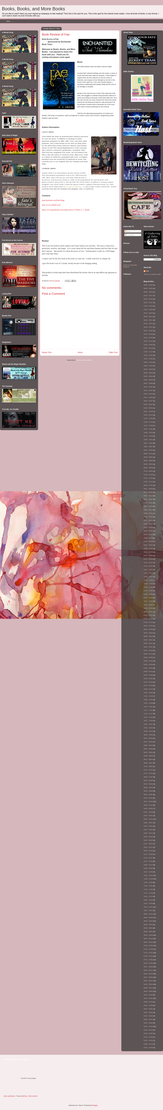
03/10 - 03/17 (148, 295)
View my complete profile (152, 274)
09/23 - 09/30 (148, 917)
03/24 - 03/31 (148, 826)
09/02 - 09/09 (148, 928)
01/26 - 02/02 (148, 678)
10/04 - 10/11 (148, 439)
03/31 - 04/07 (148, 823)
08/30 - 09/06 (148, 285)
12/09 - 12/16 (148, 879)
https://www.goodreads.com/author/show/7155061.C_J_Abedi (65, 210)
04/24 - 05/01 (148, 387)
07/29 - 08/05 (148, 945)
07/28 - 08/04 (148, 766)
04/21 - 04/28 (148, 812)
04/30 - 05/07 (148, 327)
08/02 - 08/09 (148, 468)
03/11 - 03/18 (148, 1016)
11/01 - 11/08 (148, 425)
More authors (33, 1096)
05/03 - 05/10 (148, 513)
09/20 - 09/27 (148, 446)
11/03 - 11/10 (148, 717)
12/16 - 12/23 (148, 875)
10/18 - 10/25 (148, 432)
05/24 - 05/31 (148, 503)
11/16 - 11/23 (148, 584)
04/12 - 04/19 (148, 520)
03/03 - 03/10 (148, 299)
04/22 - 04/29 (148, 995)
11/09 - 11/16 (148, 587)
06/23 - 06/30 (148, 780)
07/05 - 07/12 (148, 482)
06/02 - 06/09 (148, 791)
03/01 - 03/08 (148, 541)
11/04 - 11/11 (148, 896)
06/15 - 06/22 (148, 633)
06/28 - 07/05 (148, 485)
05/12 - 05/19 (148, 801)
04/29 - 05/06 (148, 991)
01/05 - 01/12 (148, 689)
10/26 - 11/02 (148, 594)
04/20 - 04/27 (148, 647)
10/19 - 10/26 (148, 598)
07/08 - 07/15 (148, 956)
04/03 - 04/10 (148, 394)
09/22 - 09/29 (148, 738)
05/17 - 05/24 (148, 506)
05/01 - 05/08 (148, 383)
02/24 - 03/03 (148, 840)
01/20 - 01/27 (148, 858)
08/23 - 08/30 (148, 288)
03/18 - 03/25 (148, 1012)
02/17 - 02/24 (148, 844)
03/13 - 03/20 (148, 404)
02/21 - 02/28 (148, 411)
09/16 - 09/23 (148, 921)
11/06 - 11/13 (148, 352)
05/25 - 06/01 (148, 640)
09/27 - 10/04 (148, 443)
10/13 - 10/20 (148, 728)
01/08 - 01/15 (148, 1044)
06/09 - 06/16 (148, 787)
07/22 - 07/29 (148, 949)
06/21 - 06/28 (148, 489)
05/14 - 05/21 (148, 323)
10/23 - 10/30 (148, 355)
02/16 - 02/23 (148, 668)
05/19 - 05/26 (148, 798)
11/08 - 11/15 (148, 422)
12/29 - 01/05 (148, 693)
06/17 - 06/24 (148, 967)
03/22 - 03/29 (148, 531)
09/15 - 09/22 (148, 742)
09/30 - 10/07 (148, 914)
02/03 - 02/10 (148, 306)
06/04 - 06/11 (148, 320)
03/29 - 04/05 (148, 527)
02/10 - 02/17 (148, 302)
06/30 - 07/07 (148, 777)
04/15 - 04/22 (148, 998)
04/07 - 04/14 (148, 819)
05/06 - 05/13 (148, 988)
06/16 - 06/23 (148, 784)
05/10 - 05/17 (148, 510)
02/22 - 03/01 (148, 545)
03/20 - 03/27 (148, 401)
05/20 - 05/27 (148, 981)
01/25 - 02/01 (148, 555)
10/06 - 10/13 (148, 731)
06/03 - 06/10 (148, 974)
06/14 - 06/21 (148, 492)
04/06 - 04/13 (148, 654)
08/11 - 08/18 (148, 759)
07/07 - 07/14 (148, 773)
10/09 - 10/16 (148, 362)
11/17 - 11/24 (148, 710)
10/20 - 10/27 (148, 724)
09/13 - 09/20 (148, 450)
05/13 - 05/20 (148, 313)
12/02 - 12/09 (148, 882)
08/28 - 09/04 (148, 373)
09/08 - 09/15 (148, 745)
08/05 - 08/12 (148, 942)
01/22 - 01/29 (148, 348)
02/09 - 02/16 (148, 671)
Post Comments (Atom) (84, 360)
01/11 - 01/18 (148, 559)
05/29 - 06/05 (148, 376)
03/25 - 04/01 (148, 1009)
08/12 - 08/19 (148, 938)
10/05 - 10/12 (148, 605)
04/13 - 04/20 (148, 650)
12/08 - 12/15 (148, 700)
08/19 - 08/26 (148, 935)
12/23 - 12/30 (148, 309)
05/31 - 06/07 (148, 499)
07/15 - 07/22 (148, 953)
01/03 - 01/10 (148, 415)
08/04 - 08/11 (148, 763)
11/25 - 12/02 (148, 886)
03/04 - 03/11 (148, 1019)
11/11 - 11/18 (148, 893)
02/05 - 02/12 (148, 341)
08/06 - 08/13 (148, 316)
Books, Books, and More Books (33, 8)
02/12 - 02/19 (148, 338)
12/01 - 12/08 (148, 703)
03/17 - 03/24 (148, 830)
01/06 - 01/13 (148, 865)
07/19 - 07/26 (148, 475)
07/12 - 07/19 (148, 478)
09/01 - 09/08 (148, 749)
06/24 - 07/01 (148, 963)
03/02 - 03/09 (148, 664)
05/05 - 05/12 (148, 805)
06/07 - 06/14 (148, 496)
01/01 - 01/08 (148, 1047)
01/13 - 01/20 (148, 861)
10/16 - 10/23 (148, 359)
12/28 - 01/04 (148, 566)
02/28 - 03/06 (148, 408)
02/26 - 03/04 (148, 1023)
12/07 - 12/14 (148, 573)
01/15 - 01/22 (148, 1040)
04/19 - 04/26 (148, 517)
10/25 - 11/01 (148, 429)
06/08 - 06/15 (148, 636)
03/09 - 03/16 (148, 661)
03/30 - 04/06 (148, 657)
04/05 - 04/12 (148, 524)
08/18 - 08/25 (148, 292)
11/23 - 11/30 (148, 580)
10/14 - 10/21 (148, 907)
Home (8, 21)
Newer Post (47, 352)
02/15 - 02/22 (148, 548)
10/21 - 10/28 (148, 903)
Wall (50, 281)
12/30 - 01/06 (148, 868)
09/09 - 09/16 (148, 924)
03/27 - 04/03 (148, 397)
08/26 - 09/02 (148, 931)
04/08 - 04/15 (148, 1002)
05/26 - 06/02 (148, 794)
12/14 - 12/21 (148, 569)
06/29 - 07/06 (148, 626)
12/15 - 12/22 (148, 696)
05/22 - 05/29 (148, 380)
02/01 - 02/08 (148, 552)
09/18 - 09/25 (148, 369)
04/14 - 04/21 (148, 815)
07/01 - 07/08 (148, 960)
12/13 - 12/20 (148, 418)
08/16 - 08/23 (148, 464)
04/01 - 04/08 (148, 1005)
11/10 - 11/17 (148, 714)
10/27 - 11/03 (148, 721)
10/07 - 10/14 (148, 910)
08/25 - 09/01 (148, 752)
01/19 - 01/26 (148, 682)
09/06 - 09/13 (148, 453)
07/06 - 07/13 (148, 622)
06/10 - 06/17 (148, 970)
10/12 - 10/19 (148, 601)
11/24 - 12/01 (148, 707)
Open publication (9, 1096)
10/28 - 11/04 (148, 900)
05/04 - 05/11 (148, 643)
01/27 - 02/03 (148, 854)
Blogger (95, 1105)
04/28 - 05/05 (148, 808)
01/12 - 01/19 (148, 685)
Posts (128, 231)
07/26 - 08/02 (148, 471)
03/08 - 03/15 (148, 538)
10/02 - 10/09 (148, 366)
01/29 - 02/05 (148, 345)
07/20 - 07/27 (148, 615)
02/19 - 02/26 (148, 334)
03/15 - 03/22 (148, 534)
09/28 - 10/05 (148, 608)
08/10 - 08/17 (148, 612)
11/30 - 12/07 (148, 577)
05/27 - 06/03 (148, 977)
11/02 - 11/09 (148, 591)
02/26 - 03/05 (148, 331)
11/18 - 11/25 (148, 889)
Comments (129, 235)
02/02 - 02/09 (148, 675)
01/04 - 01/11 (148, 562)
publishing (23, 1096)
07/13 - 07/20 (148, 619)
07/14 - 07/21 (148, 770)
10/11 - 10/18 (148, 436)
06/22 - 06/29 (148, 629)
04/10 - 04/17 (148, 390)
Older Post (113, 352)
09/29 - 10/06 (148, 735)
